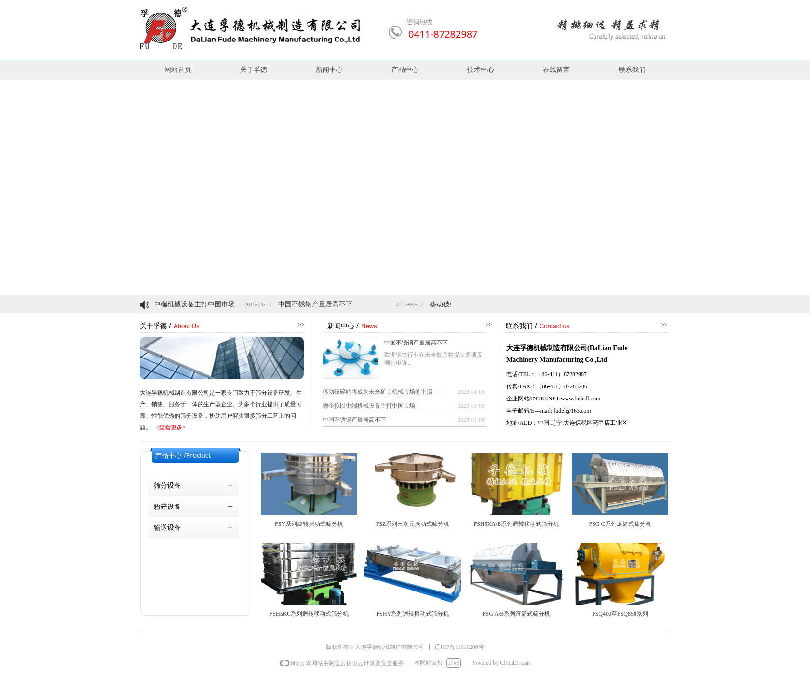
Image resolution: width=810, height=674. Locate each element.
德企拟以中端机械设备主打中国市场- (370, 405)
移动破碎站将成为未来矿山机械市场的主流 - (381, 391)
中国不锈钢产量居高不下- (417, 342)
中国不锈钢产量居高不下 (325, 304)
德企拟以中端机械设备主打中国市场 (190, 304)
